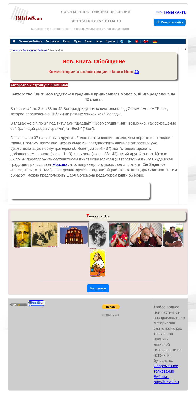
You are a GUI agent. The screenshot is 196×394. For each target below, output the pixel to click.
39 (136, 71)
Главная (15, 50)
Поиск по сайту (172, 22)
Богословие (52, 41)
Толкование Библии (30, 41)
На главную (98, 288)
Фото (99, 41)
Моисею (59, 164)
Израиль (110, 41)
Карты (66, 41)
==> (171, 12)
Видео (88, 41)
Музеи (77, 41)
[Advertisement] (80, 190)
